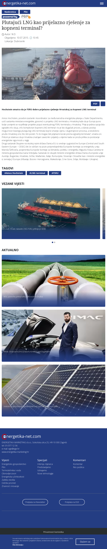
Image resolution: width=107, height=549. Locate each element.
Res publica (78, 467)
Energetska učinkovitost (13, 476)
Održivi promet (9, 483)
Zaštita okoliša (8, 479)
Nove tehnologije (45, 473)
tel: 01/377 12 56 (9, 445)
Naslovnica (10, 11)
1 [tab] (52, 242)
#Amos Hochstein (13, 173)
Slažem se (85, 541)
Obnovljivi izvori (9, 473)
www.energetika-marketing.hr (15, 451)
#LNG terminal (37, 173)
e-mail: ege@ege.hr (10, 448)
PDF (95, 103)
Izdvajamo (42, 470)
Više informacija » (18, 545)
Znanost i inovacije (10, 486)
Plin (26, 11)
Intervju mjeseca (45, 464)
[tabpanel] (53, 74)
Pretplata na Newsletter (35, 502)
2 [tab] (54, 242)
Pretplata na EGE (72, 502)
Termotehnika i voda (11, 470)
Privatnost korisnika (53, 532)
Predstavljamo (44, 467)
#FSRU (55, 173)
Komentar (78, 464)
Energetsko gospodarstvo (14, 464)
